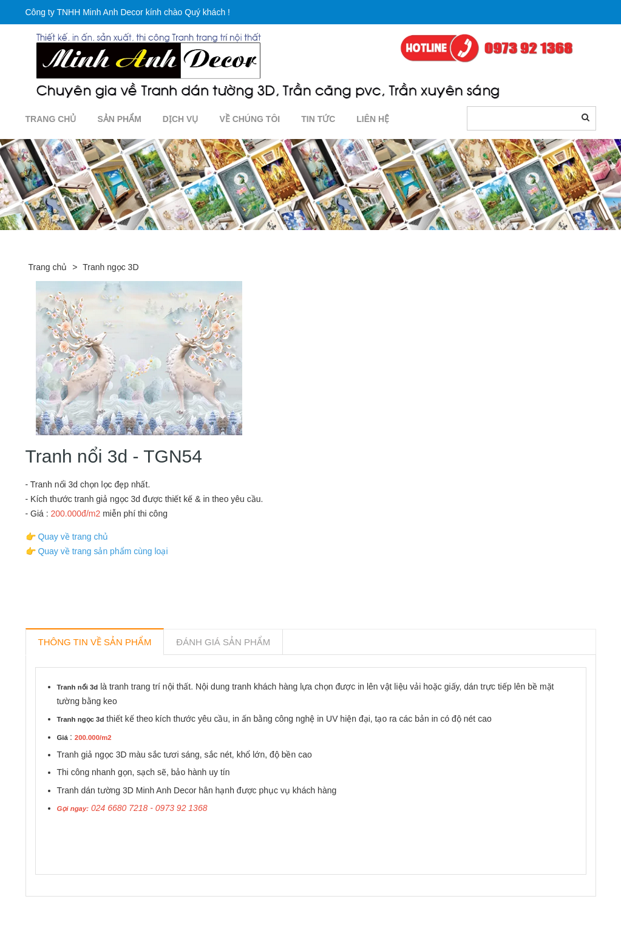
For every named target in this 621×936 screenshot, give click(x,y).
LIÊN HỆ (372, 119)
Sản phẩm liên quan (91, 910)
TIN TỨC (318, 119)
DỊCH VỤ (181, 119)
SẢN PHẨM (119, 119)
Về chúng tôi (249, 119)
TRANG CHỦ (50, 119)
